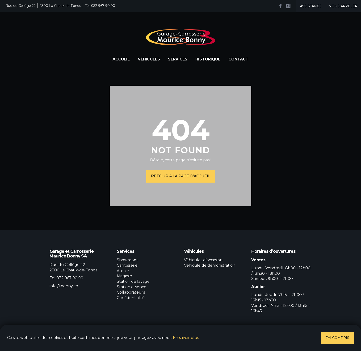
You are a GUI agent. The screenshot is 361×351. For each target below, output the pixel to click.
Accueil (121, 59)
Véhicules (149, 59)
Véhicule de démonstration (209, 265)
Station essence (131, 287)
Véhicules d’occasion (203, 260)
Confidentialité (131, 297)
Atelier (123, 271)
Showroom (127, 260)
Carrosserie (127, 265)
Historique (207, 59)
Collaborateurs (131, 292)
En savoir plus (186, 337)
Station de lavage (133, 281)
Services (177, 59)
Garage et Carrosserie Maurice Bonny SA (180, 37)
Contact (238, 59)
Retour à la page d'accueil (180, 176)
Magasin (124, 276)
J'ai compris (337, 338)
